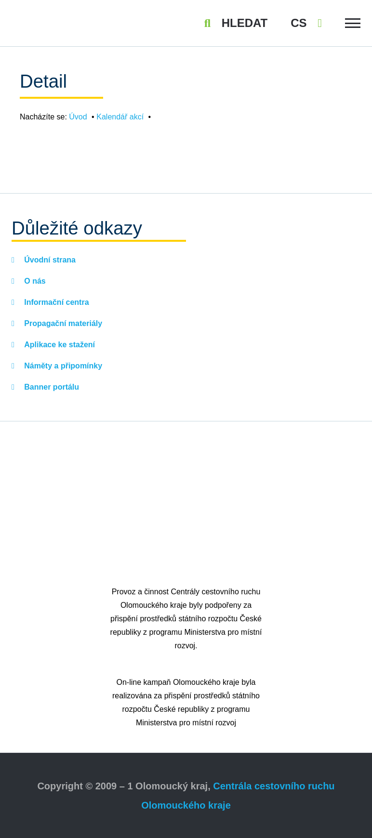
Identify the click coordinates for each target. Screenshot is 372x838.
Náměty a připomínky (62, 366)
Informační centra (55, 302)
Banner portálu (50, 387)
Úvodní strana (49, 260)
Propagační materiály (62, 323)
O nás (34, 281)
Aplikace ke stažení (58, 344)
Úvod (78, 117)
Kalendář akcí (120, 117)
